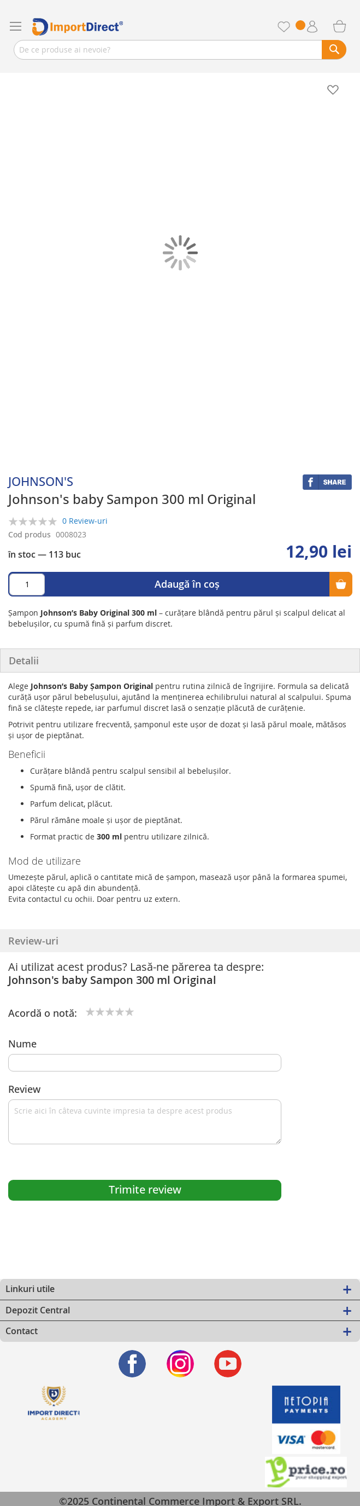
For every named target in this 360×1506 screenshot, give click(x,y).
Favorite (295, 26)
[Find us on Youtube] (228, 1363)
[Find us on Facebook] (132, 1363)
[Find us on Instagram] (180, 1363)
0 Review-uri (85, 520)
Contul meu (322, 26)
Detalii (24, 660)
